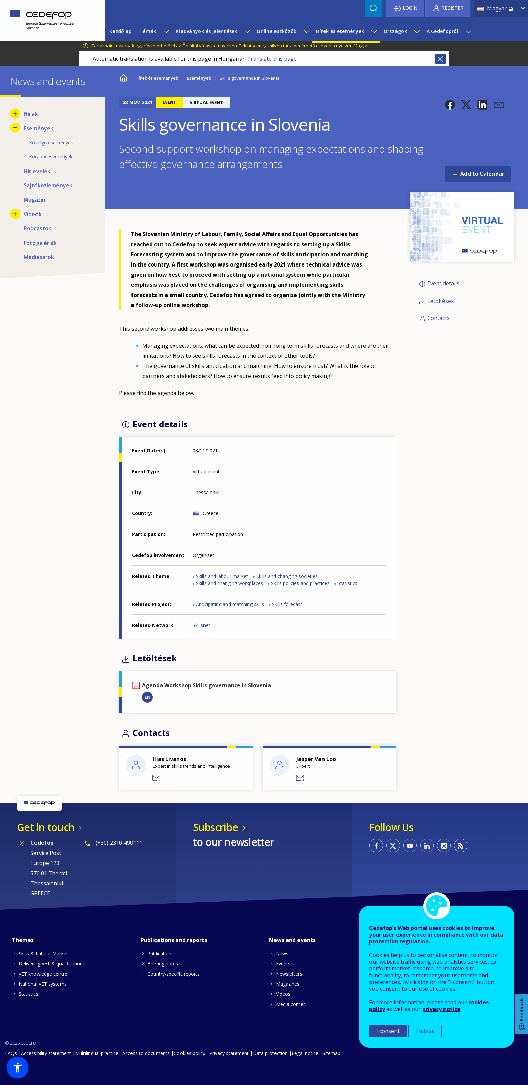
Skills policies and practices (300, 583)
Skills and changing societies (287, 576)
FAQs (11, 1053)
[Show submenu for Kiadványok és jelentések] (247, 31)
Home (123, 77)
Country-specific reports (173, 973)
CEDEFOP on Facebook (376, 845)
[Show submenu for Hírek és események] (374, 31)
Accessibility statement (46, 1053)
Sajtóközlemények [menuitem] (48, 185)
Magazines (287, 984)
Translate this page (272, 58)
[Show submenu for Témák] (166, 31)
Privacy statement (229, 1053)
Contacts (438, 318)
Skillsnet (201, 625)
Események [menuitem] (38, 128)
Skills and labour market (222, 576)
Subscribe (215, 827)
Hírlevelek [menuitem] (37, 171)
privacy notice (441, 1009)
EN (147, 697)
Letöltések (440, 301)
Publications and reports (174, 940)
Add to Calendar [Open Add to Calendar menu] (482, 173)
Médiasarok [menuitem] (39, 257)
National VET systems (43, 984)
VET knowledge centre (43, 973)
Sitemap (331, 1053)
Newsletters (289, 973)
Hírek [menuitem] (31, 114)
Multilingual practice (96, 1053)
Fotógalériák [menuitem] (40, 243)
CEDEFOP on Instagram (444, 845)
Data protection (270, 1053)
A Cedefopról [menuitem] (442, 31)
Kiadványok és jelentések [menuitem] (206, 31)
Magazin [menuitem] (34, 199)
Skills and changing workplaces (229, 583)
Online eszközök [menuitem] (276, 31)
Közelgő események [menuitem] (51, 142)
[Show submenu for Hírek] (15, 113)
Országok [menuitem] (395, 31)
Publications (160, 953)
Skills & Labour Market (43, 953)
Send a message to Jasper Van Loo (300, 778)
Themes (23, 940)
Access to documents (146, 1053)
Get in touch (45, 827)
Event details (443, 283)
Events (283, 963)
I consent (388, 1031)
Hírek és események (156, 78)
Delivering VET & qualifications (52, 963)
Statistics (347, 583)
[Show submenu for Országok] (417, 31)
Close (440, 59)
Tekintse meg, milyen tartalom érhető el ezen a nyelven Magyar (304, 46)
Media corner (290, 1004)
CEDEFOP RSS (460, 845)
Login (410, 8)
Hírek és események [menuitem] (340, 31)
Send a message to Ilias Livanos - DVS (157, 778)
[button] (450, 104)
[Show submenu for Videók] (15, 214)
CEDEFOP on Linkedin (427, 845)
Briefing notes (162, 963)
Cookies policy (189, 1053)
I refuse (425, 1031)
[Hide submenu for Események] (15, 128)
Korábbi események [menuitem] (50, 156)
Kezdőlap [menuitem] (120, 31)
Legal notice (305, 1053)
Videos (283, 994)
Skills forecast (287, 604)
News (282, 953)
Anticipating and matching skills (230, 604)
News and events (292, 940)
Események (199, 78)
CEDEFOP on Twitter (393, 845)
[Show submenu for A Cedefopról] (468, 31)
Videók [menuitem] (33, 214)
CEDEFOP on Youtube (410, 845)
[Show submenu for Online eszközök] (306, 31)
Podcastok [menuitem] (37, 228)
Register (452, 8)
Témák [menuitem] (147, 31)
